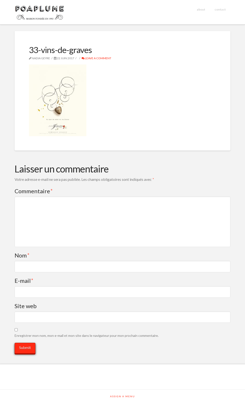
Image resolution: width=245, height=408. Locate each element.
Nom (22, 255)
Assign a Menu (122, 396)
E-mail (24, 280)
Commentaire (34, 191)
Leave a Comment (96, 58)
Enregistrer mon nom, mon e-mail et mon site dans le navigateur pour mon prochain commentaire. (87, 335)
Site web (26, 305)
